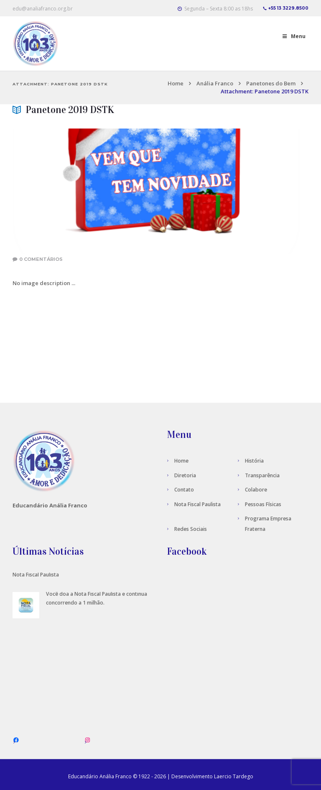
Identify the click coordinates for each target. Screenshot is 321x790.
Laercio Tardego (233, 776)
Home (175, 83)
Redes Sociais (190, 529)
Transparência (262, 475)
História (254, 460)
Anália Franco (214, 83)
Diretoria (185, 475)
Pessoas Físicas (263, 504)
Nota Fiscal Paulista (197, 504)
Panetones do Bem (271, 83)
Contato (184, 489)
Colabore (256, 489)
